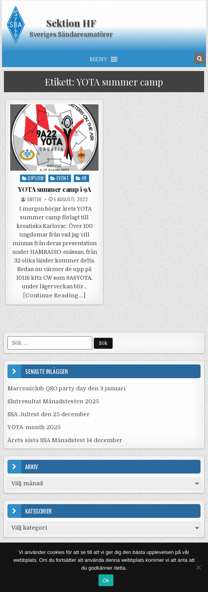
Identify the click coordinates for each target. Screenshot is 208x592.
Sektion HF (71, 22)
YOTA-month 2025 (33, 427)
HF (84, 178)
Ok (105, 580)
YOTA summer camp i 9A (54, 189)
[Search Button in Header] (199, 58)
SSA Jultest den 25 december (48, 414)
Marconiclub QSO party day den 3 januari (66, 388)
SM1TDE (34, 199)
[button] (98, 59)
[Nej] (198, 567)
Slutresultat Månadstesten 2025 (53, 401)
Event (63, 178)
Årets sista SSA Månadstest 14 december (64, 440)
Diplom (36, 178)
